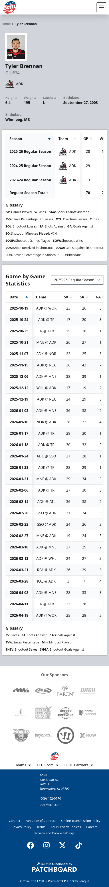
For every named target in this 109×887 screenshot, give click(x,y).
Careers (91, 827)
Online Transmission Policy (80, 821)
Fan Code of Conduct (40, 821)
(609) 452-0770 (50, 798)
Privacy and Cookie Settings (54, 833)
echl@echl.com (50, 804)
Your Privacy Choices (66, 827)
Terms (40, 827)
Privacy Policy (21, 827)
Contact (14, 821)
